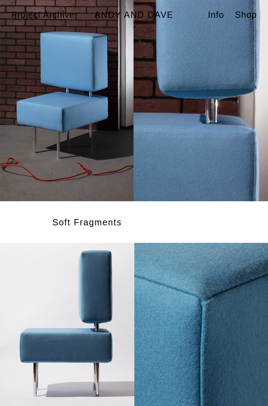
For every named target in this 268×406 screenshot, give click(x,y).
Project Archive (43, 15)
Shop (246, 15)
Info (216, 15)
